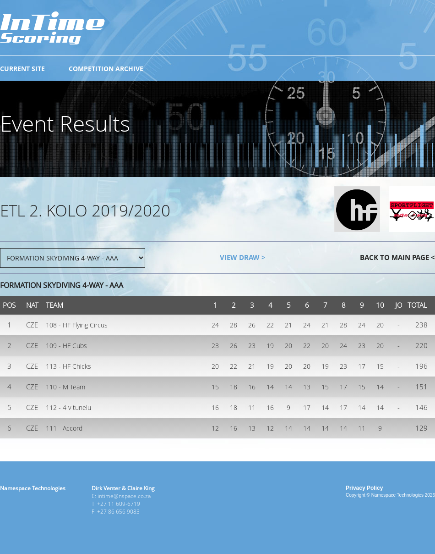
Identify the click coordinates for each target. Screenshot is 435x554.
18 (233, 386)
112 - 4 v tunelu (68, 407)
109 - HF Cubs (66, 345)
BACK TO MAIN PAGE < (397, 257)
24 (215, 325)
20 (380, 325)
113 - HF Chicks (68, 366)
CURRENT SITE (22, 68)
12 (215, 428)
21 (288, 325)
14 (270, 386)
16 (252, 386)
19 (270, 345)
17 (361, 366)
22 (270, 325)
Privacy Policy (364, 488)
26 (252, 325)
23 (215, 345)
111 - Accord (64, 428)
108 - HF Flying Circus (77, 325)
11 (252, 407)
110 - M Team (65, 386)
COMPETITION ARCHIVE (106, 68)
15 (380, 366)
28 (233, 325)
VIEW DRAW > (243, 257)
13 (306, 386)
